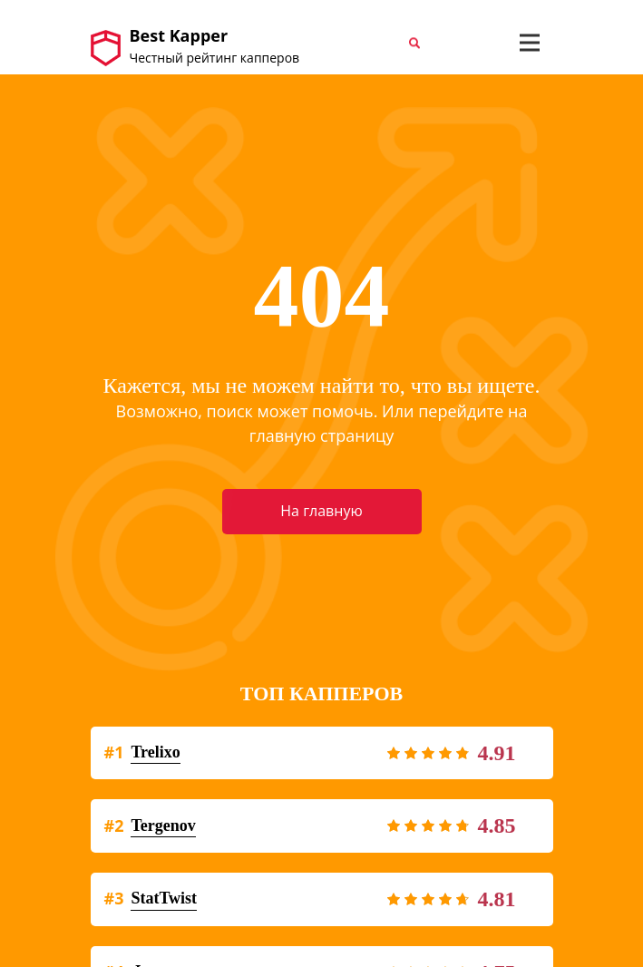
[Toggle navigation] (529, 42)
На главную (321, 511)
